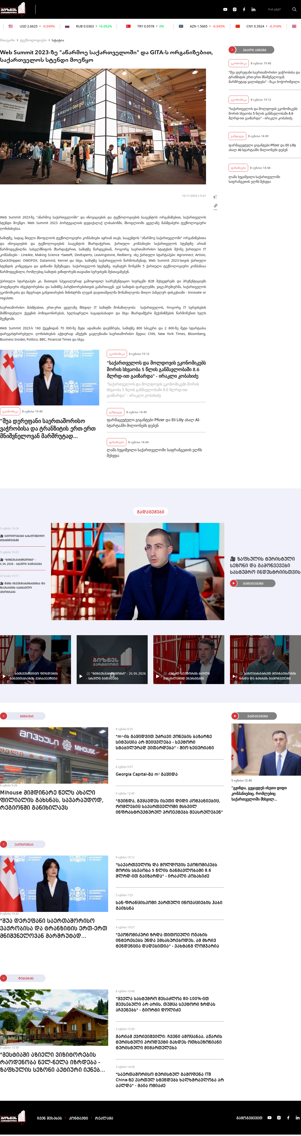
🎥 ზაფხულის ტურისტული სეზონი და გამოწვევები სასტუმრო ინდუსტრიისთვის (265, 567)
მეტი (149, 10)
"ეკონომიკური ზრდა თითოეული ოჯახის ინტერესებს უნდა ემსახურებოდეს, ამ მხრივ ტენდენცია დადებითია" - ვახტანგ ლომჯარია (167, 942)
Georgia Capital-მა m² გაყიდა (147, 776)
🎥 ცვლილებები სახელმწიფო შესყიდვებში (22, 539)
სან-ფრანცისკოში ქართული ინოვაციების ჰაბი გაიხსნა (169, 907)
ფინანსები (91, 10)
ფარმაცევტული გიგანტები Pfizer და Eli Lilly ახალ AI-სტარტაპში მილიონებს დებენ (153, 424)
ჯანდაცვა (115, 413)
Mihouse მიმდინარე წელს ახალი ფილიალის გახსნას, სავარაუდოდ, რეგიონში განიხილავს (51, 802)
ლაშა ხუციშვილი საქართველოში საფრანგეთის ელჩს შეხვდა (154, 454)
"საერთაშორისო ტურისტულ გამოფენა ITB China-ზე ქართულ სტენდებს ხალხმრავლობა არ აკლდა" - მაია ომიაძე (170, 1081)
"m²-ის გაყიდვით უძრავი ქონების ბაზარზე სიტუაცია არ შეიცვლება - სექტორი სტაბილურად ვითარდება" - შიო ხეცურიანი (165, 743)
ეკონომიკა (123, 10)
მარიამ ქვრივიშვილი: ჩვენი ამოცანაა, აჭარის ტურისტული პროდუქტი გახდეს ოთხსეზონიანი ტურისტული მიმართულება (169, 1043)
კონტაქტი (78, 1120)
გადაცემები (60, 10)
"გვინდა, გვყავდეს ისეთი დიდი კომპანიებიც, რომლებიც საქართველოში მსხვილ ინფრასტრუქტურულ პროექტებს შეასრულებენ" (169, 808)
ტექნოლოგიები (33, 41)
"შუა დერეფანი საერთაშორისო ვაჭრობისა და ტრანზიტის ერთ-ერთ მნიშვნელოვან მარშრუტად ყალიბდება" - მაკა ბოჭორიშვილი (47, 430)
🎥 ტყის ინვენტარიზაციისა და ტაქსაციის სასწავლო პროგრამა (22, 589)
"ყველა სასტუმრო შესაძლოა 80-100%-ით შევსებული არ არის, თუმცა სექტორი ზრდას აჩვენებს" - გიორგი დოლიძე (165, 1006)
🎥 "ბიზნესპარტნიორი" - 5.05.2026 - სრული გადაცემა (21, 563)
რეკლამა (104, 1120)
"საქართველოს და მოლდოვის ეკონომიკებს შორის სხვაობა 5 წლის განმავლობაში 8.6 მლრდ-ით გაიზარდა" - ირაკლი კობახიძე (156, 371)
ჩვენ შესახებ (49, 1120)
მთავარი (7, 41)
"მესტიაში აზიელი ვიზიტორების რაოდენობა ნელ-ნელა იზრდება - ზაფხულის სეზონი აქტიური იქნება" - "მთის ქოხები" (53, 1064)
